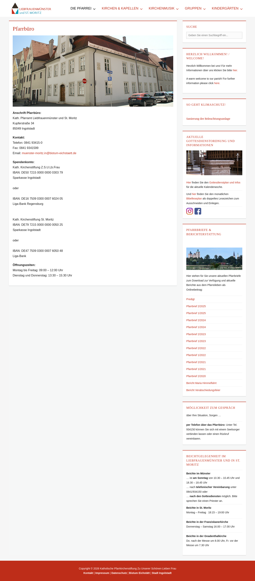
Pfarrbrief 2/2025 (196, 306)
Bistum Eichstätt (139, 572)
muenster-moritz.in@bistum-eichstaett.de (49, 153)
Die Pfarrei (81, 8)
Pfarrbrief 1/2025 (196, 313)
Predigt (190, 299)
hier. (235, 70)
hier (194, 194)
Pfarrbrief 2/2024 (196, 320)
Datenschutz (119, 572)
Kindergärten (225, 8)
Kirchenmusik (162, 8)
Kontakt (88, 572)
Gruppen (193, 8)
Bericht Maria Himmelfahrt (201, 383)
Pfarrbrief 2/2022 (196, 348)
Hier (188, 182)
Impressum (102, 572)
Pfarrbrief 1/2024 (196, 327)
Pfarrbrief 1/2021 (196, 369)
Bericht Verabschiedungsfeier (203, 390)
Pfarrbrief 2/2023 (196, 334)
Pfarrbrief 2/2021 (196, 362)
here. (217, 83)
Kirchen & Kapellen (120, 8)
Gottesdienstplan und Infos (224, 182)
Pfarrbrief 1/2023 (196, 341)
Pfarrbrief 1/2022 (196, 355)
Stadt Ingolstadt (162, 572)
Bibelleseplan (194, 198)
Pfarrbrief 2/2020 (196, 376)
